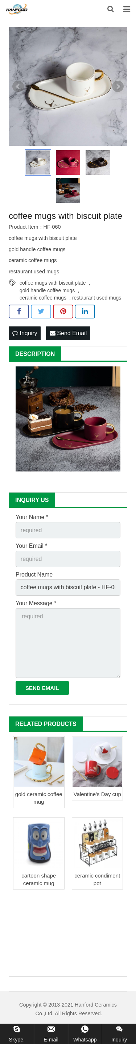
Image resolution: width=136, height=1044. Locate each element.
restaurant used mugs (96, 298)
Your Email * (31, 546)
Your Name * (32, 517)
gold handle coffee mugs (47, 290)
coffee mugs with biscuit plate (53, 283)
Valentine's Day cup (97, 794)
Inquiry (24, 333)
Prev (18, 86)
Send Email (68, 333)
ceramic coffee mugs (43, 298)
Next (118, 86)
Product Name (34, 574)
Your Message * (36, 603)
